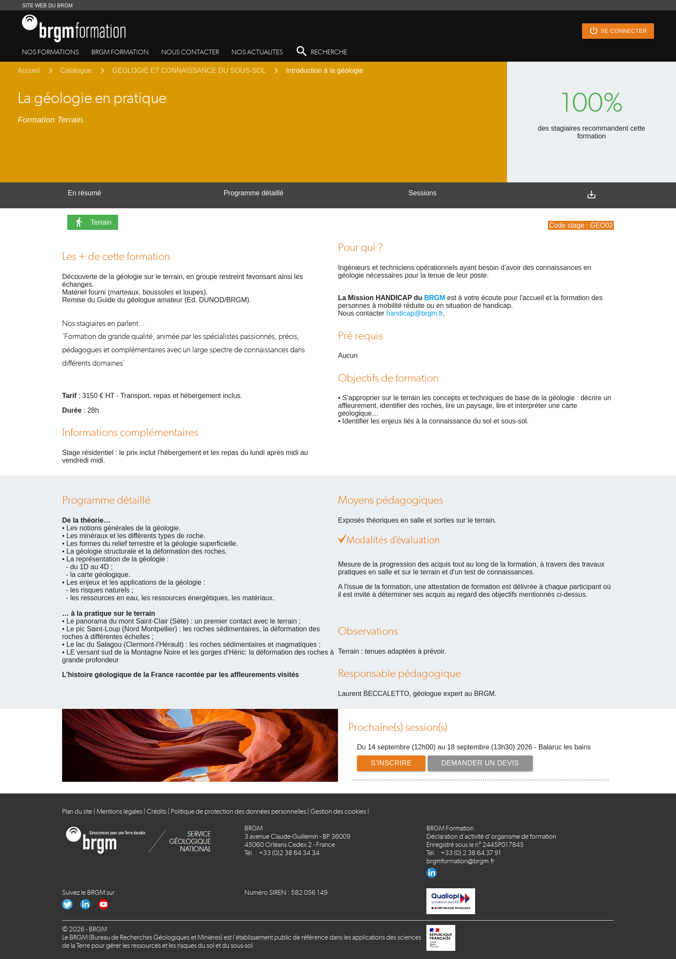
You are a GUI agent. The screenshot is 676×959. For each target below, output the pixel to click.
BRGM (434, 297)
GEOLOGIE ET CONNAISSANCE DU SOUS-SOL (189, 70)
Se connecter (618, 31)
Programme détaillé (254, 193)
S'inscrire (391, 763)
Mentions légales (119, 811)
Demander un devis (480, 763)
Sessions (423, 193)
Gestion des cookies (338, 811)
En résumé (84, 193)
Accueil (29, 70)
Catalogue (76, 70)
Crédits (156, 811)
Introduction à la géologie (324, 70)
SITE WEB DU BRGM (47, 6)
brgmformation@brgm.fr (460, 861)
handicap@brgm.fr (414, 313)
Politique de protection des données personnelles (238, 811)
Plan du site (77, 811)
